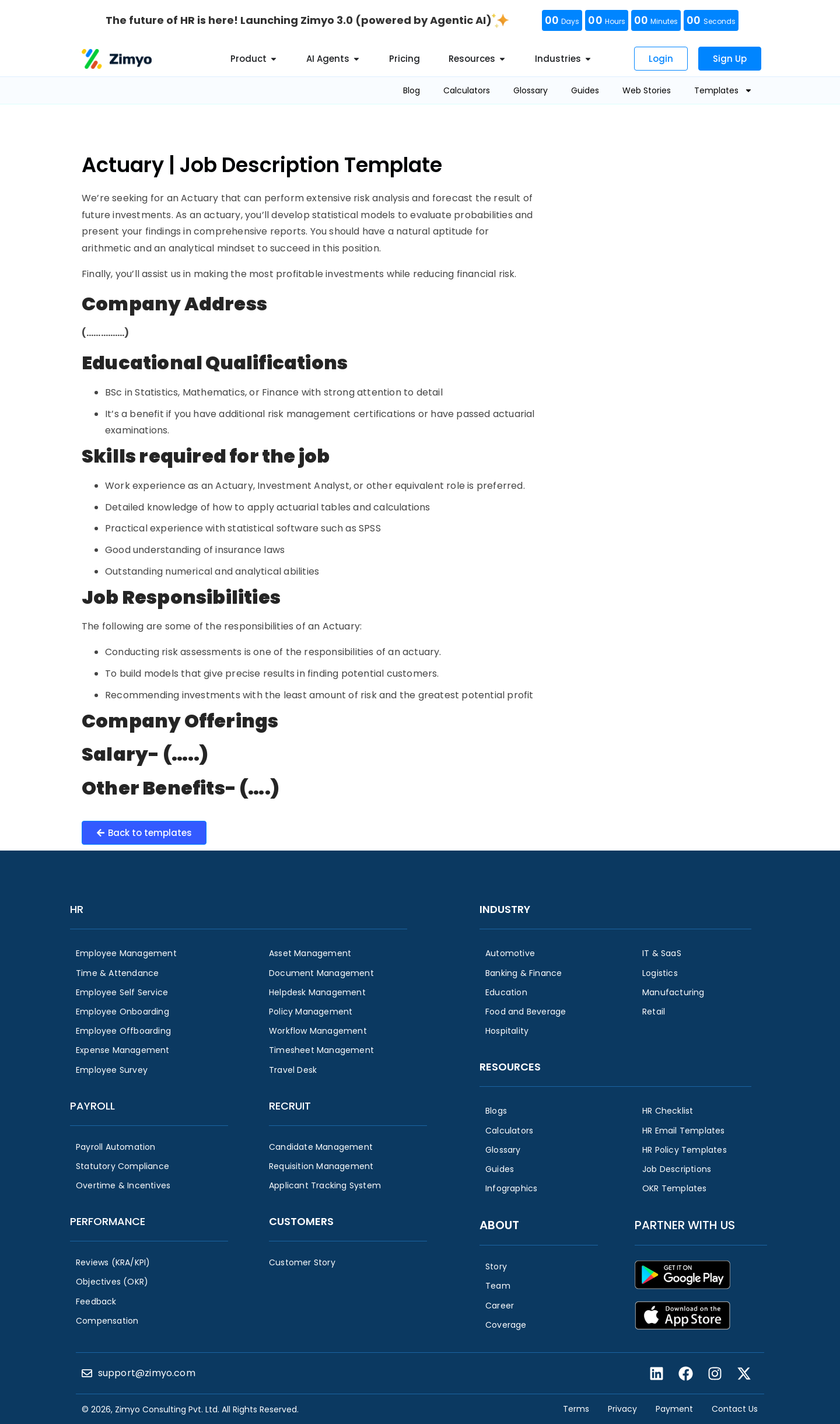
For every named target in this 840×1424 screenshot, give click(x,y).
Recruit (290, 1105)
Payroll (92, 1105)
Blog (411, 90)
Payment (674, 1409)
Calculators (466, 90)
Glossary (530, 90)
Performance (107, 1221)
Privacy (622, 1409)
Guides (585, 90)
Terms (576, 1409)
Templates (723, 90)
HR (76, 909)
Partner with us (685, 1225)
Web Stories (646, 90)
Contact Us (735, 1409)
